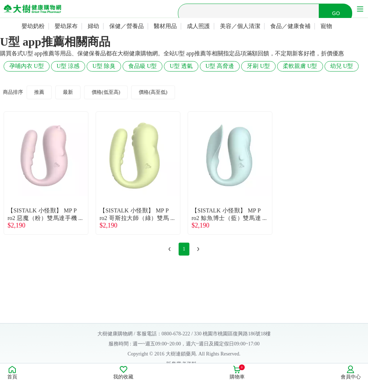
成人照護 (198, 26)
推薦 (39, 92)
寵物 (326, 26)
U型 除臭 (103, 66)
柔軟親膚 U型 (300, 66)
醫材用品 (165, 26)
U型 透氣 (181, 66)
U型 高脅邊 (220, 66)
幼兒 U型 (341, 66)
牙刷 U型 (258, 66)
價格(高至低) (153, 92)
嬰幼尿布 (66, 26)
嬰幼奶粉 (33, 26)
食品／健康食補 (290, 26)
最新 (68, 92)
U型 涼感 (68, 66)
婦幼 (93, 26)
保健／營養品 (126, 26)
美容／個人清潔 (240, 26)
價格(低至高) (106, 92)
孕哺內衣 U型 (26, 66)
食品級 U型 (142, 66)
